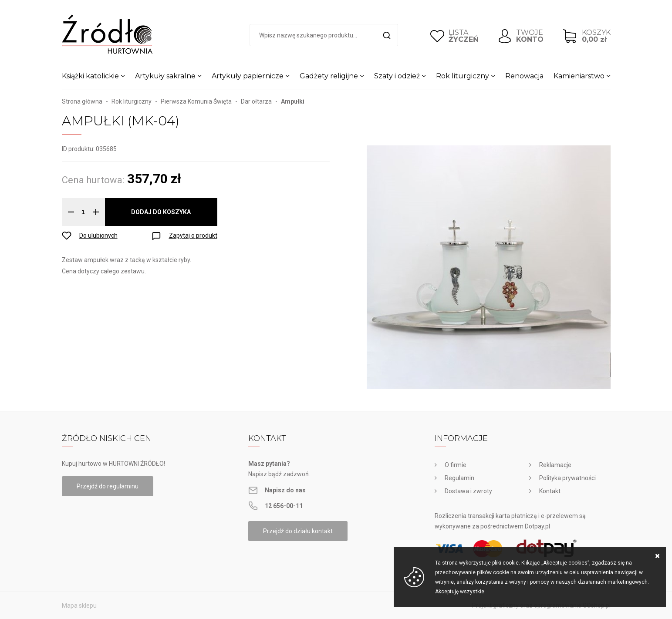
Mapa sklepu (79, 605)
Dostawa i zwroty (468, 491)
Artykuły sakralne (165, 76)
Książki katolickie (90, 76)
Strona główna (82, 101)
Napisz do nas (285, 490)
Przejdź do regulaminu (107, 486)
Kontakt (550, 491)
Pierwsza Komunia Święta (196, 101)
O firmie (455, 464)
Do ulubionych (98, 235)
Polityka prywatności (567, 477)
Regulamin (459, 477)
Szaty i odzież (397, 76)
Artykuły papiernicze (248, 76)
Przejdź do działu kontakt (298, 531)
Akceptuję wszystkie (459, 592)
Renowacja (524, 76)
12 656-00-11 (284, 505)
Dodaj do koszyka (161, 212)
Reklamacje (555, 464)
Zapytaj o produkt (193, 235)
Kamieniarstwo (579, 76)
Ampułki (292, 101)
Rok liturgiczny (462, 76)
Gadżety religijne (329, 76)
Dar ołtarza (256, 101)
